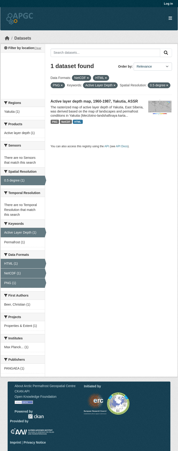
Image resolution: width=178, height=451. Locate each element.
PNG (54, 121)
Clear (37, 48)
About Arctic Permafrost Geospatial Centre (45, 386)
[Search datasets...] (105, 53)
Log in (168, 3)
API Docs (122, 146)
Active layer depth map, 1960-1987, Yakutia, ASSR (94, 101)
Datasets (22, 38)
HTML (77, 121)
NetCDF (66, 121)
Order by (125, 66)
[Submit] (166, 53)
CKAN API (22, 391)
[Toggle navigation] (170, 18)
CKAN (36, 416)
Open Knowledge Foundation (35, 396)
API (106, 146)
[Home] (7, 38)
